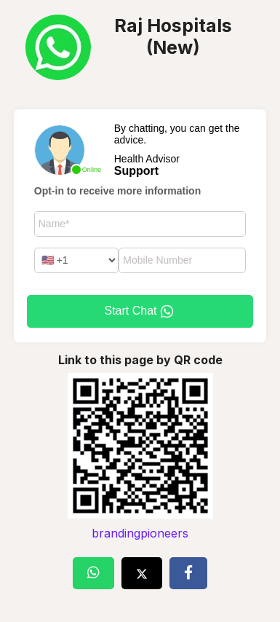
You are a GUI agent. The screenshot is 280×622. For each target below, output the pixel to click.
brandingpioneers (140, 533)
